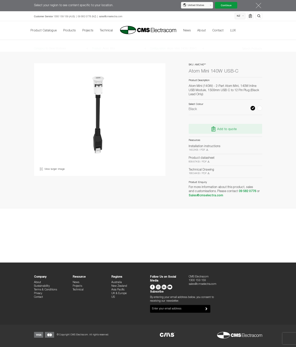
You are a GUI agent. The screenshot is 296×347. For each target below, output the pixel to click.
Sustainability (42, 286)
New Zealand (119, 286)
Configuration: (173, 46)
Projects (87, 30)
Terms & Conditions (45, 289)
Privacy (38, 293)
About (201, 30)
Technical (106, 30)
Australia (116, 282)
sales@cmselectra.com (110, 16)
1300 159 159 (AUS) (64, 16)
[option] (99, 119)
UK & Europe (119, 293)
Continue (226, 5)
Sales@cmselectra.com (206, 195)
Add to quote (227, 129)
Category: (50, 46)
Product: (103, 46)
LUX (233, 30)
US (113, 297)
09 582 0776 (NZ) (87, 16)
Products (69, 30)
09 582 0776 (247, 191)
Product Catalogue (44, 30)
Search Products (252, 46)
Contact (217, 30)
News (187, 30)
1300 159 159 (197, 280)
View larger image (52, 169)
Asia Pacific (118, 289)
